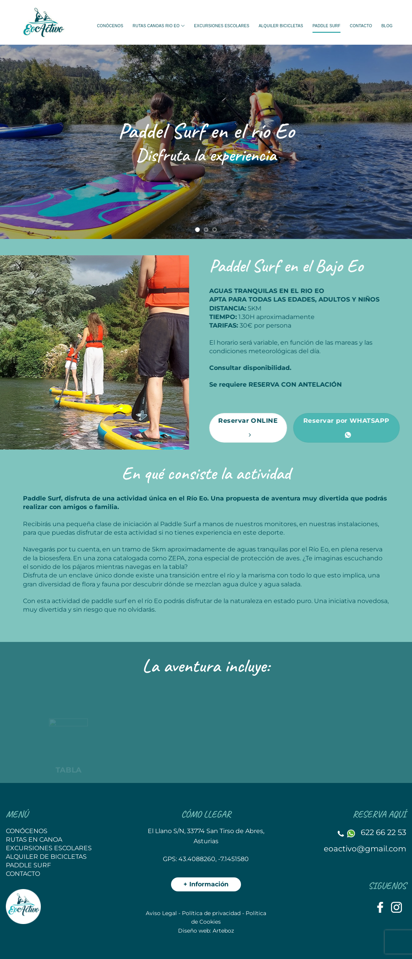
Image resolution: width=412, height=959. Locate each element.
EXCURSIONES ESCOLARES (221, 26)
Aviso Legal (161, 913)
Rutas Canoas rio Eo (159, 26)
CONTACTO (23, 873)
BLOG (387, 26)
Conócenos (110, 26)
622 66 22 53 (383, 832)
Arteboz (223, 930)
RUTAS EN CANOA (34, 839)
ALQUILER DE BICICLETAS (46, 856)
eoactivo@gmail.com (365, 848)
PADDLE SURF (28, 865)
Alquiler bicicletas (280, 26)
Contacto (361, 26)
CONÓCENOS (26, 831)
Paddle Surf (326, 26)
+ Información (206, 884)
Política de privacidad (211, 913)
